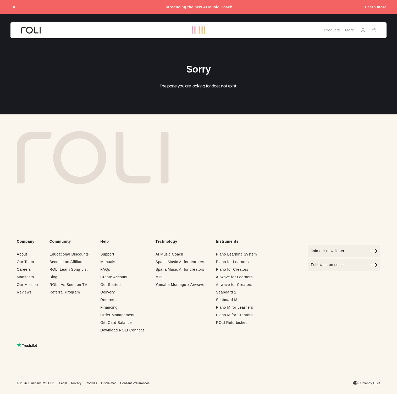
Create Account (114, 277)
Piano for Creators (232, 269)
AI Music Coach (169, 254)
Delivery (107, 292)
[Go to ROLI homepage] (31, 30)
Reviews (24, 292)
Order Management (117, 315)
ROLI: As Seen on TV (68, 284)
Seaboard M (226, 300)
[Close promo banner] (13, 7)
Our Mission (27, 284)
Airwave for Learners (234, 277)
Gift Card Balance (116, 322)
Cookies (91, 383)
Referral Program (64, 292)
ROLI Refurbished (231, 322)
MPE (160, 277)
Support (107, 254)
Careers (24, 269)
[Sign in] (363, 30)
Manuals (107, 262)
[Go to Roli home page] (93, 157)
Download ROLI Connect (122, 330)
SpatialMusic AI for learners (180, 262)
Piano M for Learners (234, 307)
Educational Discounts (69, 254)
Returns (107, 300)
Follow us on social (344, 265)
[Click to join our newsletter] (344, 251)
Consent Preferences (135, 383)
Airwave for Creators (234, 284)
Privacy (76, 383)
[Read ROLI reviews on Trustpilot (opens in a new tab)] (27, 344)
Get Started (110, 284)
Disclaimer (108, 383)
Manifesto (25, 277)
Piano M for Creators (234, 315)
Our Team (25, 262)
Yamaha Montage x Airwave (180, 284)
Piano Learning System (236, 254)
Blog (53, 277)
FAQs (105, 269)
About (22, 254)
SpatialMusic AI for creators (180, 269)
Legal (63, 383)
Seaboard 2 (226, 292)
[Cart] (374, 30)
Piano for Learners (232, 262)
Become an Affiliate (66, 262)
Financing (109, 307)
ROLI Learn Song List (68, 269)
